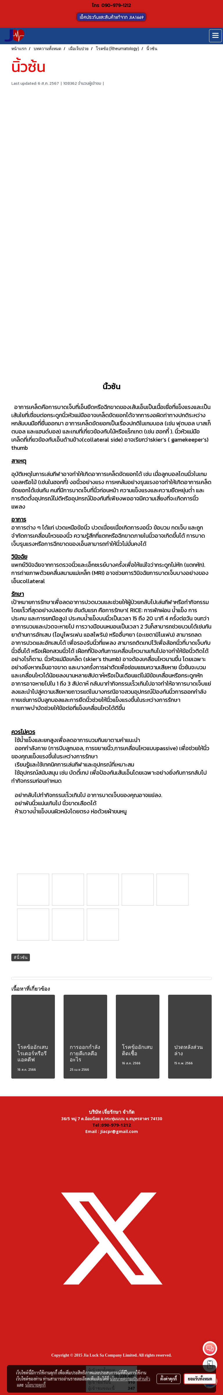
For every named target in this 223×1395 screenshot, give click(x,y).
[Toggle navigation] (215, 35)
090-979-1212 (116, 5)
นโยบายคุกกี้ (35, 1384)
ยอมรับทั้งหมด (200, 1378)
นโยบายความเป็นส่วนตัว (130, 1378)
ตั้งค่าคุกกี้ (168, 1378)
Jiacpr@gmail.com (119, 1131)
